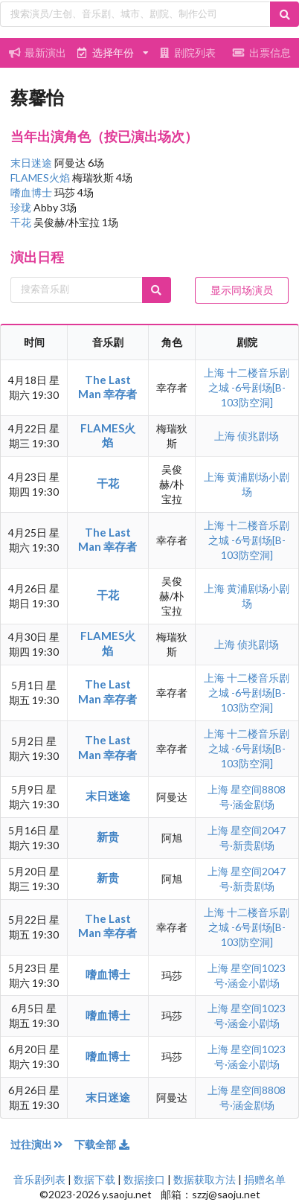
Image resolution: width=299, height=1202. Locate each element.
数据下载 (94, 1179)
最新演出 (37, 52)
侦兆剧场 (258, 435)
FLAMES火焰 (41, 177)
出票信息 (262, 52)
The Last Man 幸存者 (107, 386)
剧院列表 (187, 52)
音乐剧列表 (39, 1179)
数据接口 (144, 1179)
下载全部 (102, 1144)
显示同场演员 (241, 290)
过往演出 (42, 1144)
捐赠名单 (265, 1179)
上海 (215, 372)
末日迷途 (32, 162)
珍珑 (21, 207)
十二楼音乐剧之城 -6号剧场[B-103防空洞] (249, 387)
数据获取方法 (204, 1179)
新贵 (108, 836)
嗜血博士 (32, 192)
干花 (21, 222)
